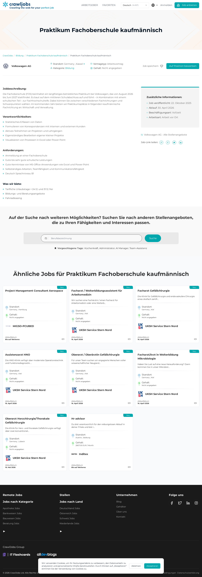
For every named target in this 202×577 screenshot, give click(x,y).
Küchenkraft (91, 248)
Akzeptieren (152, 566)
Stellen (65, 495)
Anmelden (166, 5)
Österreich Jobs (68, 513)
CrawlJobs (8, 55)
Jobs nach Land (71, 501)
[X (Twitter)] (180, 503)
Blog (118, 501)
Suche (153, 238)
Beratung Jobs (11, 523)
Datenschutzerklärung (188, 573)
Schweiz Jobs (67, 518)
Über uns (121, 511)
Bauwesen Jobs (11, 518)
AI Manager (122, 248)
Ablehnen (136, 566)
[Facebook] (172, 503)
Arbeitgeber (89, 5)
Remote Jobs (12, 495)
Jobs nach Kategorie (18, 501)
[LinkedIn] (188, 503)
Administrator (107, 248)
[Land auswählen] (154, 5)
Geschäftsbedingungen (164, 573)
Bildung (20, 55)
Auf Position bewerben (182, 66)
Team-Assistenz (138, 248)
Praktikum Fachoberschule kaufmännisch (47, 55)
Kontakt (120, 516)
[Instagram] (196, 503)
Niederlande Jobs (69, 523)
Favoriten (108, 5)
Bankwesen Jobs (12, 513)
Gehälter (121, 506)
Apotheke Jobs (11, 508)
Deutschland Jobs (70, 508)
